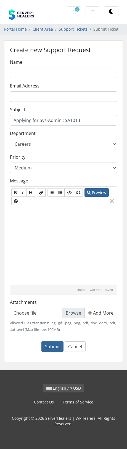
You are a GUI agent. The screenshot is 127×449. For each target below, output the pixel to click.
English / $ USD (63, 388)
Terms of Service (78, 402)
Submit (52, 347)
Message (19, 181)
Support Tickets (73, 29)
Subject (17, 110)
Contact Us (44, 402)
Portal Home (15, 29)
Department (23, 133)
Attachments (23, 302)
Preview (96, 192)
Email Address (24, 86)
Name (16, 62)
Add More (100, 313)
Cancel (75, 347)
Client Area (43, 29)
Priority (17, 157)
